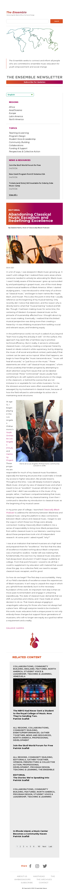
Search (56, 21)
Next (44, 846)
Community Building (19, 142)
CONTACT (43, 882)
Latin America (16, 116)
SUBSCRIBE (27, 882)
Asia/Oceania (15, 110)
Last (50, 846)
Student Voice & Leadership (22, 139)
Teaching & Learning (19, 133)
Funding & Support (18, 148)
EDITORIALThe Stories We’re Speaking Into (31, 776)
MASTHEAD (39, 876)
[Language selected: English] (20, 95)
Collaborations (16, 145)
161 (39, 846)
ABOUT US (22, 876)
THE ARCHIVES (44, 879)
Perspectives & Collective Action (24, 151)
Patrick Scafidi (21, 718)
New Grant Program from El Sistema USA (27, 174)
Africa (12, 107)
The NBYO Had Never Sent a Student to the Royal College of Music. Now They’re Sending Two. (33, 713)
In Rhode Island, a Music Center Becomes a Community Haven (30, 832)
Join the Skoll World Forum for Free (25, 165)
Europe (12, 113)
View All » (13, 195)
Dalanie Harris (15, 628)
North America (16, 119)
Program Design (17, 136)
